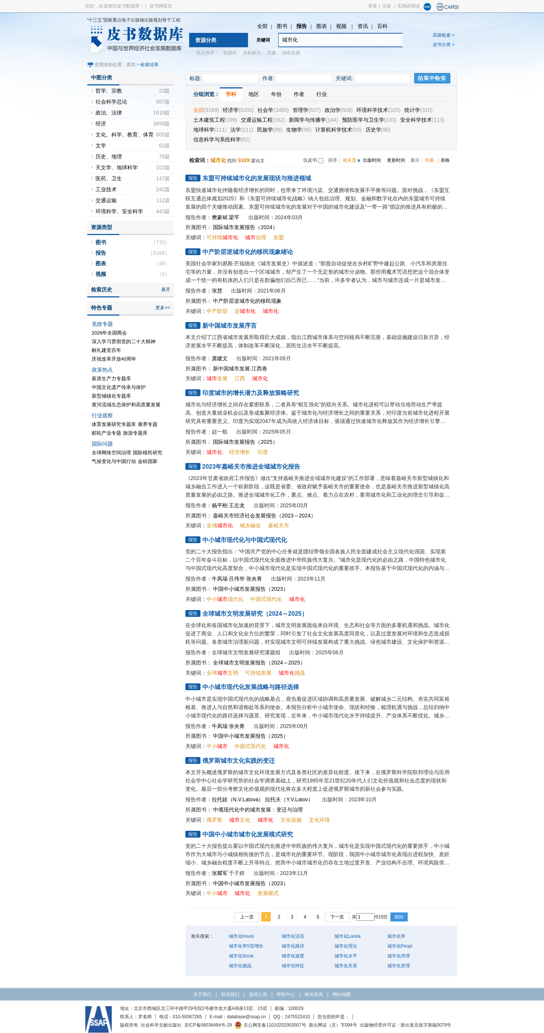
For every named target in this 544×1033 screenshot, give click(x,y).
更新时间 (396, 160)
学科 (231, 94)
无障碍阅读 (408, 6)
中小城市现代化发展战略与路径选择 (250, 687)
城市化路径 (293, 946)
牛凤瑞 (220, 579)
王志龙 (237, 505)
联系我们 (230, 994)
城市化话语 (293, 936)
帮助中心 (286, 994)
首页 (131, 64)
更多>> (163, 307)
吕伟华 (237, 579)
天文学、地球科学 (117, 167)
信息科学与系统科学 (221, 139)
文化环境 (319, 820)
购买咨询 (314, 994)
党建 (271, 53)
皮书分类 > (444, 44)
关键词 (263, 40)
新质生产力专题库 (111, 378)
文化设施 (291, 820)
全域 (220, 525)
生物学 (298, 130)
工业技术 (106, 189)
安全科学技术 (422, 120)
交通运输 (106, 200)
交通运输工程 (263, 120)
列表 (429, 160)
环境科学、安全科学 (119, 211)
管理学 (307, 110)
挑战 (292, 673)
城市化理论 (345, 946)
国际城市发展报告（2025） (245, 442)
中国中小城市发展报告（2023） (250, 589)
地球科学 (210, 130)
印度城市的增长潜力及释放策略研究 (250, 393)
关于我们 (202, 994)
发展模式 (268, 893)
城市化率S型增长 (246, 946)
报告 (301, 26)
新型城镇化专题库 (111, 396)
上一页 (247, 917)
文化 (239, 820)
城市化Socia (241, 956)
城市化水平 (345, 956)
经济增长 (239, 452)
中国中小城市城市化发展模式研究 (247, 834)
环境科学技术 (378, 110)
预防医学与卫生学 (369, 120)
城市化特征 (293, 965)
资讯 (363, 26)
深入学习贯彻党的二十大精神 (124, 341)
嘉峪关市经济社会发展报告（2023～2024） (264, 516)
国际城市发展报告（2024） (245, 227)
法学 (241, 130)
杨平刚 (220, 505)
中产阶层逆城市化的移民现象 (247, 301)
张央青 (254, 579)
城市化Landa (347, 936)
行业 (321, 94)
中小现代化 (225, 599)
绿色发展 (291, 53)
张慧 (217, 291)
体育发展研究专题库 (114, 424)
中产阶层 (217, 311)
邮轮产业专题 (106, 433)
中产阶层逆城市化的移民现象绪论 (247, 252)
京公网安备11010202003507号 (270, 1025)
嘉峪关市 (278, 525)
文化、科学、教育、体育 (125, 135)
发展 (217, 378)
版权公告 (258, 994)
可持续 (222, 237)
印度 (262, 452)
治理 (255, 237)
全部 (262, 26)
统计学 (418, 110)
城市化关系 (345, 965)
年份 (276, 94)
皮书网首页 (160, 6)
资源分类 (205, 40)
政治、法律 (109, 113)
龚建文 (220, 358)
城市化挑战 (240, 965)
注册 (386, 6)
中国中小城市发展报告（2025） (250, 736)
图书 (282, 26)
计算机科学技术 (338, 130)
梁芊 (234, 217)
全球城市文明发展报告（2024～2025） (259, 663)
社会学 (272, 110)
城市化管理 (398, 965)
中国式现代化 (266, 599)
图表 (321, 26)
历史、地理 (109, 156)
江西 (239, 378)
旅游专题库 (135, 433)
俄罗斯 (214, 820)
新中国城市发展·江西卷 (240, 368)
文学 (101, 145)
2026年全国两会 (109, 333)
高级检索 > (444, 35)
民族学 (269, 130)
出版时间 (372, 160)
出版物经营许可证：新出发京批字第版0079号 (406, 1025)
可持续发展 (258, 673)
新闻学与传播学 (313, 120)
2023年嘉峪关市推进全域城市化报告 (251, 466)
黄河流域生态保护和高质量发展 (126, 404)
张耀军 (220, 873)
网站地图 (342, 994)
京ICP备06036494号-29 (208, 1025)
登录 (372, 6)
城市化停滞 (398, 956)
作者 (299, 94)
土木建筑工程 (215, 120)
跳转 (399, 917)
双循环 (230, 53)
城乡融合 (250, 525)
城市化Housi (241, 936)
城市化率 (396, 936)
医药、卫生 (109, 178)
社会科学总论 (111, 102)
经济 (101, 124)
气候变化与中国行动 (114, 461)
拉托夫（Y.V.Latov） (289, 799)
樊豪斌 (220, 217)
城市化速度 (293, 956)
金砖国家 (147, 461)
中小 (217, 746)
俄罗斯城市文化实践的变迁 (238, 760)
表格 (445, 160)
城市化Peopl (400, 946)
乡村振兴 (252, 53)
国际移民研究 (147, 452)
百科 (382, 26)
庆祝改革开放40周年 (114, 359)
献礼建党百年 (106, 350)
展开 (165, 289)
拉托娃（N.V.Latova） (238, 799)
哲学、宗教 (109, 91)
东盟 (278, 237)
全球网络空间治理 (111, 452)
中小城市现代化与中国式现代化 (244, 540)
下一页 (337, 917)
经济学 (238, 110)
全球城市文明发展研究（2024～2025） (255, 613)
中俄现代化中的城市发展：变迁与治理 (258, 810)
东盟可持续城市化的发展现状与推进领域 (256, 178)
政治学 (339, 110)
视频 (342, 26)
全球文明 (222, 673)
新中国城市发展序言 (229, 325)
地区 (253, 94)
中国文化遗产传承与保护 (119, 387)
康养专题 (147, 424)
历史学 (378, 130)
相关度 (349, 160)
